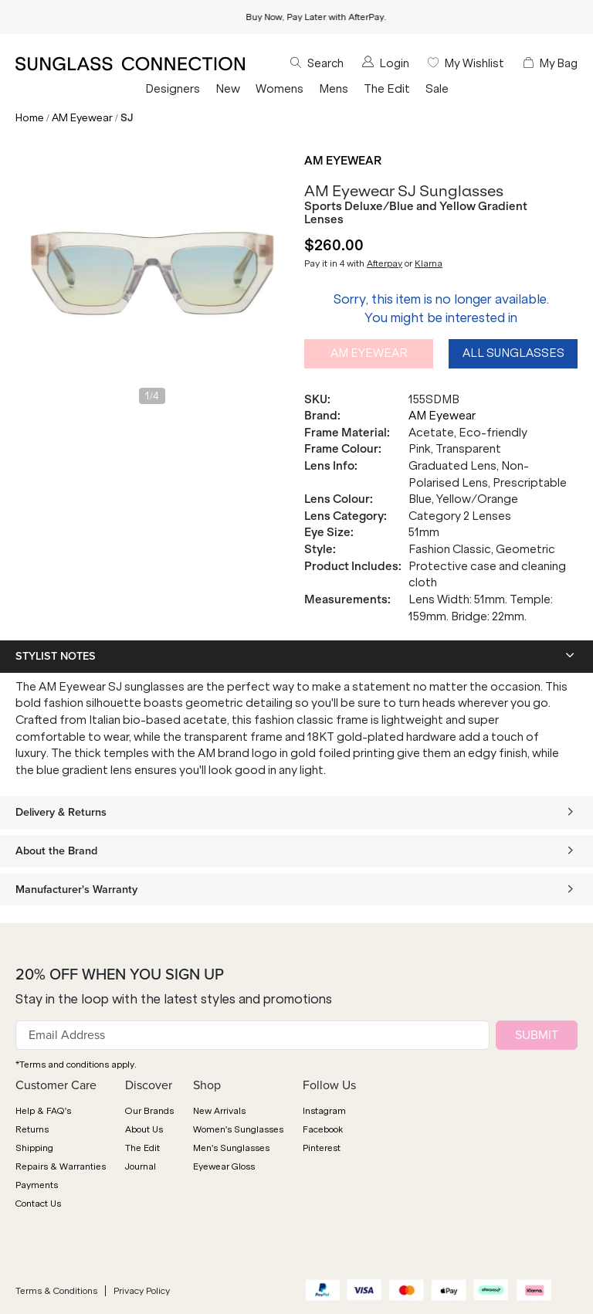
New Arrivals (219, 1110)
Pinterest (322, 1148)
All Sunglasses (513, 353)
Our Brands (149, 1110)
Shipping (34, 1148)
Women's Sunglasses (238, 1129)
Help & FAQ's (43, 1110)
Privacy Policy (142, 1290)
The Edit (387, 89)
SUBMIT (536, 1035)
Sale (437, 89)
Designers (172, 89)
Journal (140, 1166)
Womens (279, 89)
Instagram (324, 1110)
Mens (333, 89)
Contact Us (38, 1203)
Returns (32, 1129)
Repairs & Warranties (60, 1166)
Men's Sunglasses (231, 1148)
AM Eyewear (82, 117)
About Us (144, 1129)
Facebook (323, 1129)
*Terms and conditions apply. (76, 1064)
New (227, 89)
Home (29, 117)
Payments (36, 1185)
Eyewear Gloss (224, 1166)
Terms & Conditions (56, 1290)
